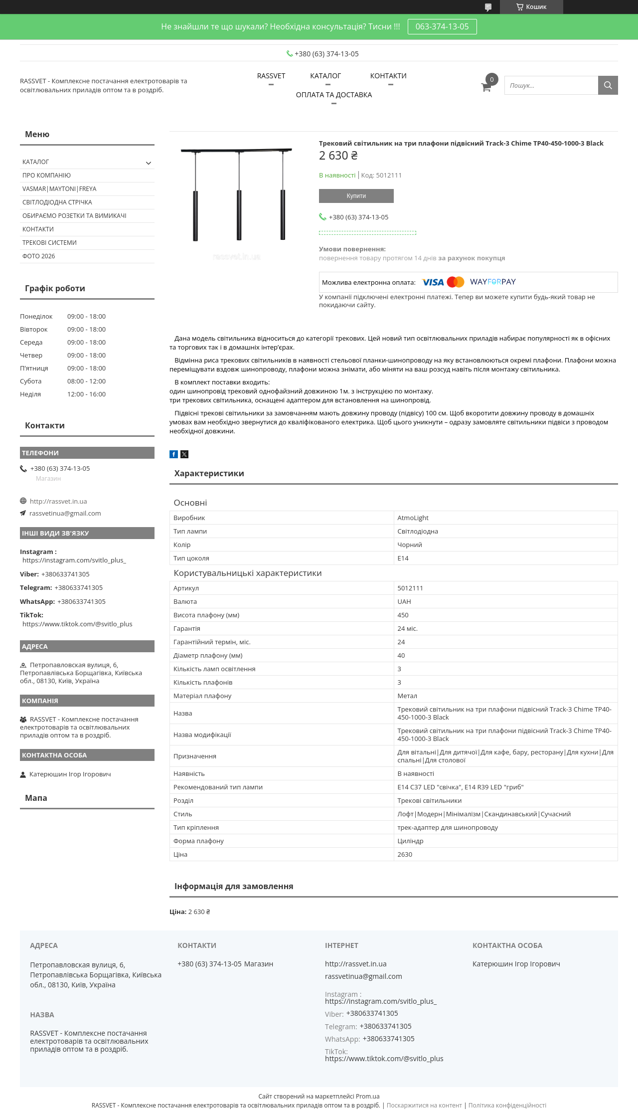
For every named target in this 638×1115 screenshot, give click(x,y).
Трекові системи (49, 242)
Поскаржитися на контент (424, 1105)
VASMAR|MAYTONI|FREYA (59, 189)
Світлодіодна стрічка (57, 202)
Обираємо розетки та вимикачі (74, 215)
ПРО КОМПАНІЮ (46, 175)
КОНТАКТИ (388, 75)
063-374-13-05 (442, 26)
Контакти (38, 229)
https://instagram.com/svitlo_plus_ (74, 560)
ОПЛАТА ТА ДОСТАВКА (334, 94)
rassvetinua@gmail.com (65, 513)
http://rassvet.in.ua (58, 501)
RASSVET (271, 75)
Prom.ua (368, 1096)
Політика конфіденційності (507, 1105)
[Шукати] (608, 85)
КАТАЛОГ (325, 75)
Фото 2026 (38, 256)
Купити (356, 195)
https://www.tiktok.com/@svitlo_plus (77, 624)
